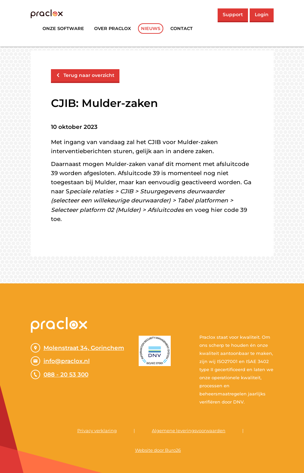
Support (233, 14)
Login (262, 14)
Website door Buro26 (158, 450)
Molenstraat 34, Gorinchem (77, 347)
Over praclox (112, 28)
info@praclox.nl (60, 361)
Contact (181, 28)
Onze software (63, 28)
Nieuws (150, 28)
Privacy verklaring (97, 430)
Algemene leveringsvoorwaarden (188, 430)
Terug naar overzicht (85, 75)
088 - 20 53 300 (59, 374)
